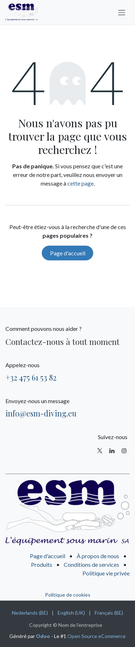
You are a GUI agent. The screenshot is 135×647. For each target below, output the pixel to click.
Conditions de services (91, 564)
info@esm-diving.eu (40, 413)
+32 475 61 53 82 (31, 377)
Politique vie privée (106, 573)
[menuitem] (30, 613)
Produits (41, 564)
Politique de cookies (67, 595)
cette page (80, 183)
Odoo (43, 636)
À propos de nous (98, 555)
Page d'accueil (67, 253)
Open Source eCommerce (96, 636)
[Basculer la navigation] (122, 12)
